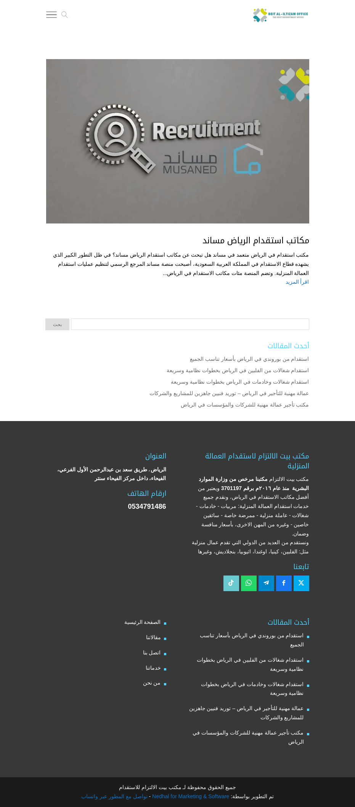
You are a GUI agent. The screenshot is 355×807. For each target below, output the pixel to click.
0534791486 (147, 506)
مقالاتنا (153, 637)
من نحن (152, 683)
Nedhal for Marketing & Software (190, 796)
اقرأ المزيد (297, 282)
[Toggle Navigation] (51, 16)
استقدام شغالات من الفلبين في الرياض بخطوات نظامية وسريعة (238, 370)
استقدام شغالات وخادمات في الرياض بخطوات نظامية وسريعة (240, 382)
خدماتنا (153, 668)
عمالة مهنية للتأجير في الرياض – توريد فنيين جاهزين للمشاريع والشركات (229, 393)
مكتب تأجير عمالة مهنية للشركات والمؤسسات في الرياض (245, 405)
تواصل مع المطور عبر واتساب (114, 796)
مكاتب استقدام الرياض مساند (255, 241)
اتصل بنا (152, 652)
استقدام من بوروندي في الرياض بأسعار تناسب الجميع (249, 359)
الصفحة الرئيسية (142, 622)
